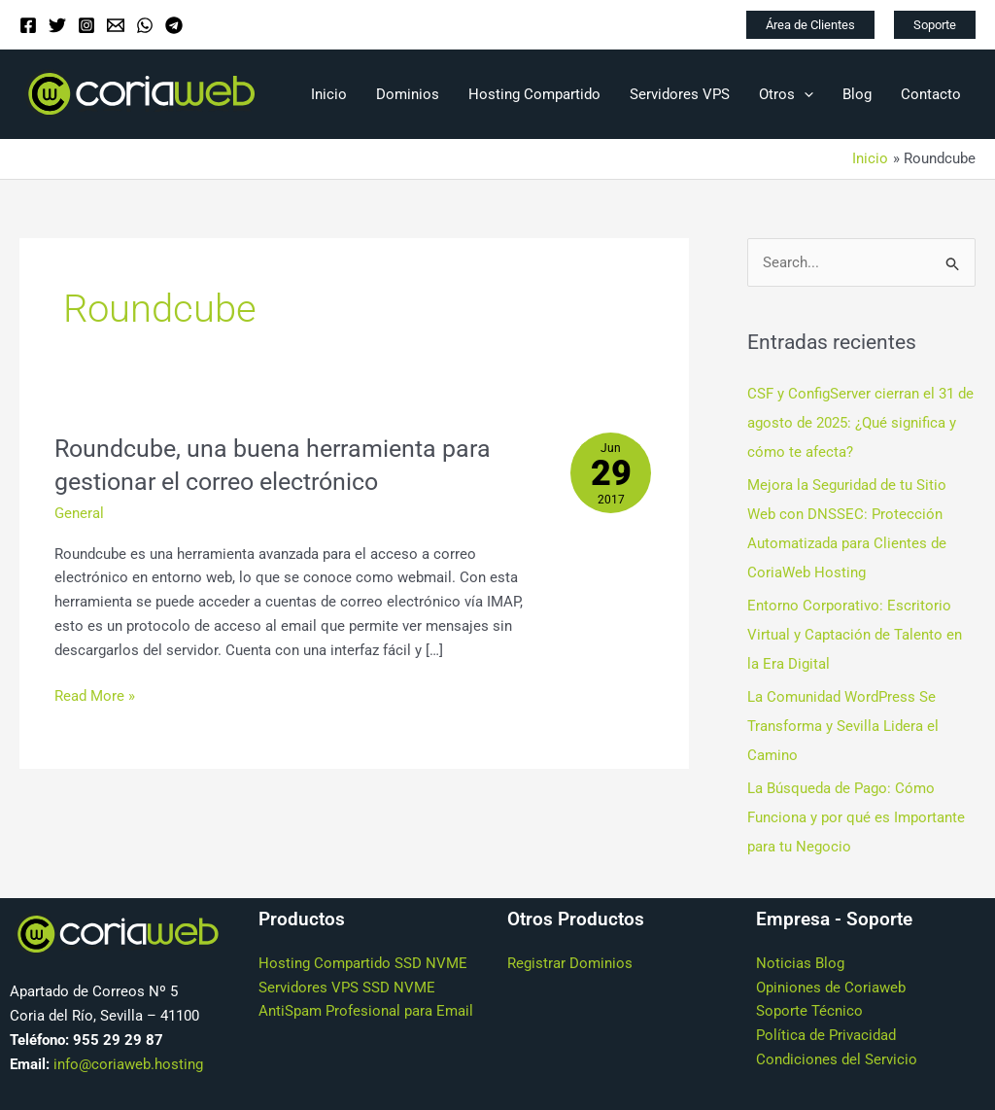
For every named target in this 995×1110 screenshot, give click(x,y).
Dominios (407, 94)
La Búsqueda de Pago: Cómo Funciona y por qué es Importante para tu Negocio (856, 816)
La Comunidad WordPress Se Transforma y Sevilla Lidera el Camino (843, 726)
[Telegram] (174, 25)
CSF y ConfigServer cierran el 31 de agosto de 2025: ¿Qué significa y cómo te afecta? (860, 423)
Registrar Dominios (570, 962)
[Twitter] (57, 25)
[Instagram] (86, 25)
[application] (804, 94)
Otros (786, 94)
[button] (810, 25)
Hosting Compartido (534, 94)
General (79, 513)
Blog (857, 94)
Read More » (94, 694)
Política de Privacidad (826, 1034)
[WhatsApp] (145, 25)
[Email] (115, 25)
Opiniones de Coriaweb (831, 985)
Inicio (329, 94)
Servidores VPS (680, 94)
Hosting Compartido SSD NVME (362, 962)
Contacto (931, 94)
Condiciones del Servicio (836, 1058)
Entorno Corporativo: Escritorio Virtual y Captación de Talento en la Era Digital (854, 635)
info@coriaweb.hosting (128, 1062)
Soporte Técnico (809, 1010)
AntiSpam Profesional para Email (365, 1010)
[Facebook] (28, 25)
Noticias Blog (800, 962)
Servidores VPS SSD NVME (346, 985)
